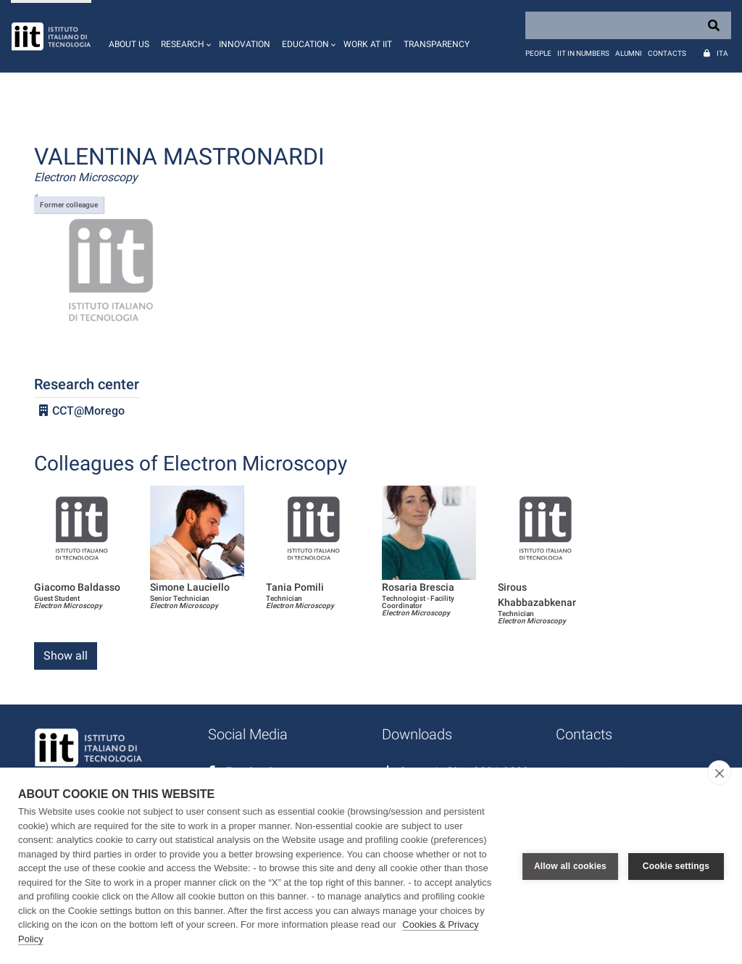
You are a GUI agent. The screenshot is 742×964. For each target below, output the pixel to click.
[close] (719, 772)
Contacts (667, 53)
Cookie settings (676, 866)
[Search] (628, 25)
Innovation (244, 44)
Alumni (628, 53)
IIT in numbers (583, 53)
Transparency (437, 44)
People (538, 53)
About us (129, 44)
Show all (65, 655)
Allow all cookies (570, 866)
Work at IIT (367, 44)
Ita (722, 53)
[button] (184, 36)
